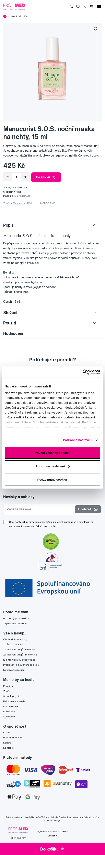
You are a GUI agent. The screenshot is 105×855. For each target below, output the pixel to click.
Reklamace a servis (14, 701)
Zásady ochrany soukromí (69, 817)
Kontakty (8, 747)
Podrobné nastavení (77, 439)
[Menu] (99, 6)
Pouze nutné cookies (52, 479)
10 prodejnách (22, 195)
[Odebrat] (7, 177)
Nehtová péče (19, 16)
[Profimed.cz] (14, 6)
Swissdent (9, 716)
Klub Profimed (11, 706)
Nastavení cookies (13, 670)
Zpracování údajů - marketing (20, 654)
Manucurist (19, 203)
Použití (9, 323)
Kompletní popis (88, 155)
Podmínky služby (91, 817)
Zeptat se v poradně (14, 623)
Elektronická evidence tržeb (19, 659)
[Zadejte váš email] (40, 509)
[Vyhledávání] (71, 6)
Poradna (8, 686)
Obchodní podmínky (15, 639)
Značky (7, 691)
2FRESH (52, 835)
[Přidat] (25, 177)
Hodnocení (13, 333)
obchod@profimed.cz (16, 618)
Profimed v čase (12, 737)
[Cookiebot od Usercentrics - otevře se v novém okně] (82, 372)
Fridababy (9, 711)
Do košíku (46, 177)
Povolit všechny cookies (52, 453)
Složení (10, 312)
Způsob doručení (13, 644)
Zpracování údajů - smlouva (19, 649)
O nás (6, 732)
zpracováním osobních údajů (25, 526)
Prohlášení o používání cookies (21, 664)
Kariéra (7, 742)
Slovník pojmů (11, 696)
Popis (8, 225)
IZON (63, 831)
